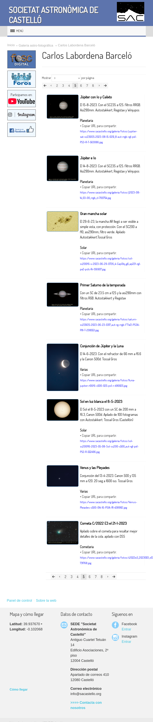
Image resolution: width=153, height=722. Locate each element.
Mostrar (46, 78)
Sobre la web (46, 600)
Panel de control (19, 600)
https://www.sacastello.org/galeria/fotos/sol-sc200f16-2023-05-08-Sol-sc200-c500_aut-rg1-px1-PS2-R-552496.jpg (109, 446)
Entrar (126, 629)
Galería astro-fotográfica (36, 45)
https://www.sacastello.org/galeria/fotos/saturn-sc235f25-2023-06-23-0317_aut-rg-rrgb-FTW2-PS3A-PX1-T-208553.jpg (110, 324)
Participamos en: (22, 99)
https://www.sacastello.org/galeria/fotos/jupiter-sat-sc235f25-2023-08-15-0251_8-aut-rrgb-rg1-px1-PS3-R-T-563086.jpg (108, 136)
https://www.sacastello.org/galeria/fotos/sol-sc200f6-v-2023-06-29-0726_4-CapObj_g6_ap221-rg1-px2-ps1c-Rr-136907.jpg (110, 264)
